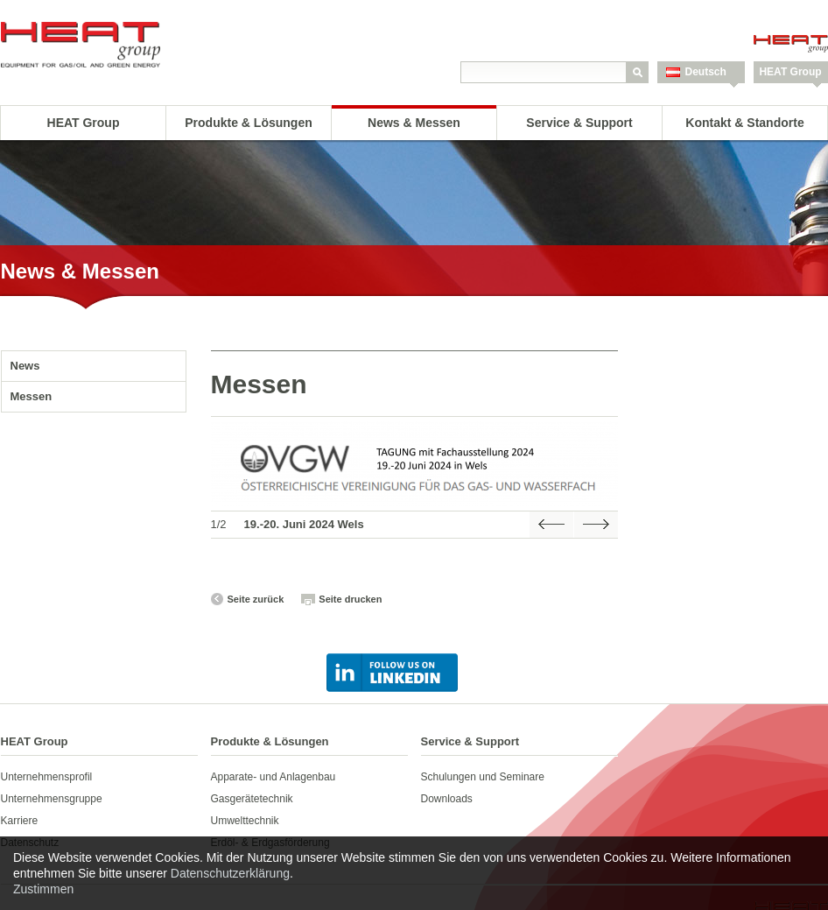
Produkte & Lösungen (248, 123)
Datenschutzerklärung (230, 873)
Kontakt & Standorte (744, 123)
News (25, 365)
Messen (32, 396)
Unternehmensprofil (47, 777)
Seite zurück (256, 599)
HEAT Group (790, 72)
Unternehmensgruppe (51, 799)
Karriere (20, 821)
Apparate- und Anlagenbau (273, 777)
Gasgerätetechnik (252, 799)
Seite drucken (350, 599)
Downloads (447, 799)
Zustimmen (43, 889)
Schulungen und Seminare (482, 777)
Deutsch (705, 72)
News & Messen (414, 123)
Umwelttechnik (245, 821)
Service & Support (579, 123)
